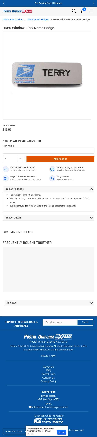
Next (93, 3)
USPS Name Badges (38, 19)
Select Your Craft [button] (13, 431)
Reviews (12, 302)
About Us (48, 366)
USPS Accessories (12, 19)
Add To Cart (60, 159)
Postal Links (48, 374)
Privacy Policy (48, 381)
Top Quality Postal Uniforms (48, 3)
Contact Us (48, 377)
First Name (8, 145)
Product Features (14, 189)
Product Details (13, 217)
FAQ (48, 370)
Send (85, 322)
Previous (3, 3)
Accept (61, 432)
